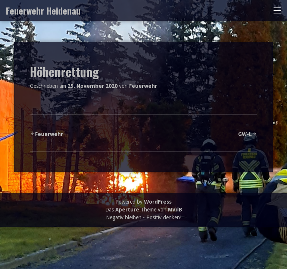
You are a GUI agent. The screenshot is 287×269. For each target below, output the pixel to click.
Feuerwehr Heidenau (43, 10)
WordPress (158, 202)
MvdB (175, 210)
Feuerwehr (143, 86)
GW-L (245, 134)
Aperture (127, 210)
